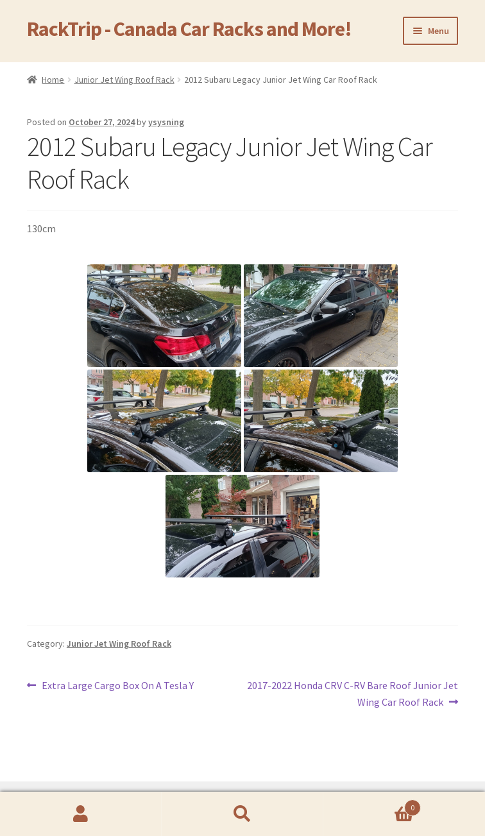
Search (242, 814)
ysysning (166, 122)
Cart (372, 805)
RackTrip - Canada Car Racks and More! (189, 29)
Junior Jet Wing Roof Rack (124, 79)
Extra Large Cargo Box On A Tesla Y (117, 686)
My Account (81, 814)
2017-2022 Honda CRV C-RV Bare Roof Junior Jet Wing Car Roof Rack (352, 693)
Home (53, 79)
